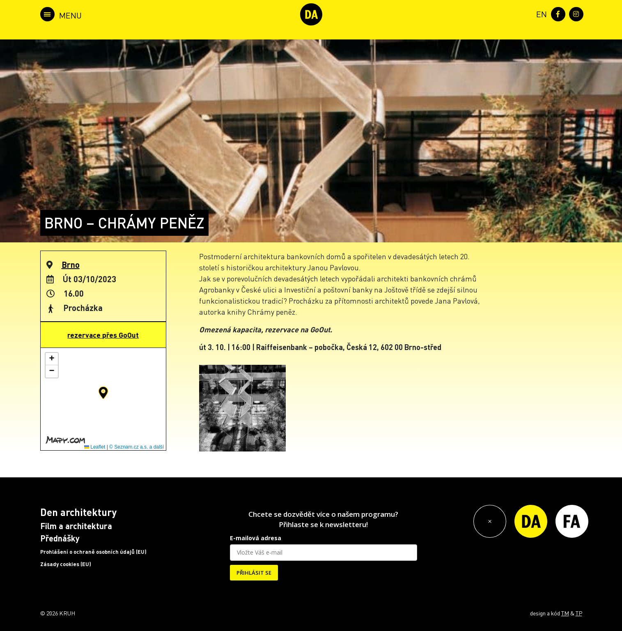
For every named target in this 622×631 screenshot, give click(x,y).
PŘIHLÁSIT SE (253, 572)
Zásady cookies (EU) (65, 564)
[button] (103, 393)
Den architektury (78, 512)
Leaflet (94, 447)
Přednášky (60, 538)
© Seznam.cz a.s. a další (136, 447)
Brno (71, 264)
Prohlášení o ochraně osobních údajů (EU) (93, 551)
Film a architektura (76, 525)
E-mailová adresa (255, 538)
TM (565, 613)
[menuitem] (540, 13)
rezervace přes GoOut (103, 334)
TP (579, 613)
